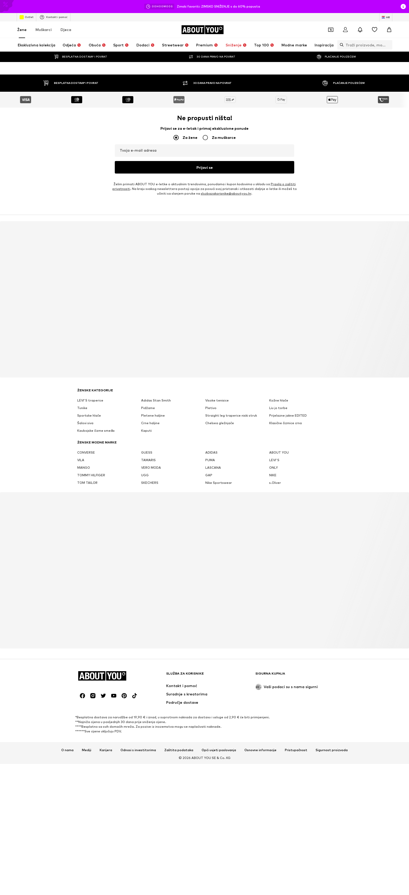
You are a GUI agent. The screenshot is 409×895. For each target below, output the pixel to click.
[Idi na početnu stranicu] (202, 29)
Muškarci (43, 29)
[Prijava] (345, 30)
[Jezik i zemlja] (386, 17)
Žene (22, 29)
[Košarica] (389, 30)
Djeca (66, 29)
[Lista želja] (374, 30)
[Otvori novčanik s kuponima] (331, 30)
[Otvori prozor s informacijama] (403, 6)
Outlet (26, 17)
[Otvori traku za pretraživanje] (340, 44)
